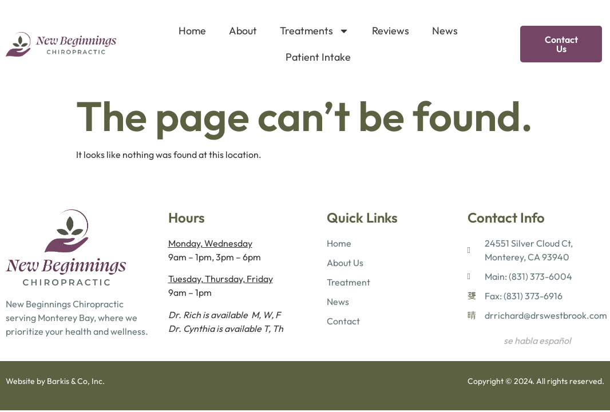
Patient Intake (318, 57)
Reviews (390, 30)
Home (192, 30)
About (243, 30)
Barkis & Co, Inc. (76, 381)
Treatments (314, 31)
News (445, 30)
